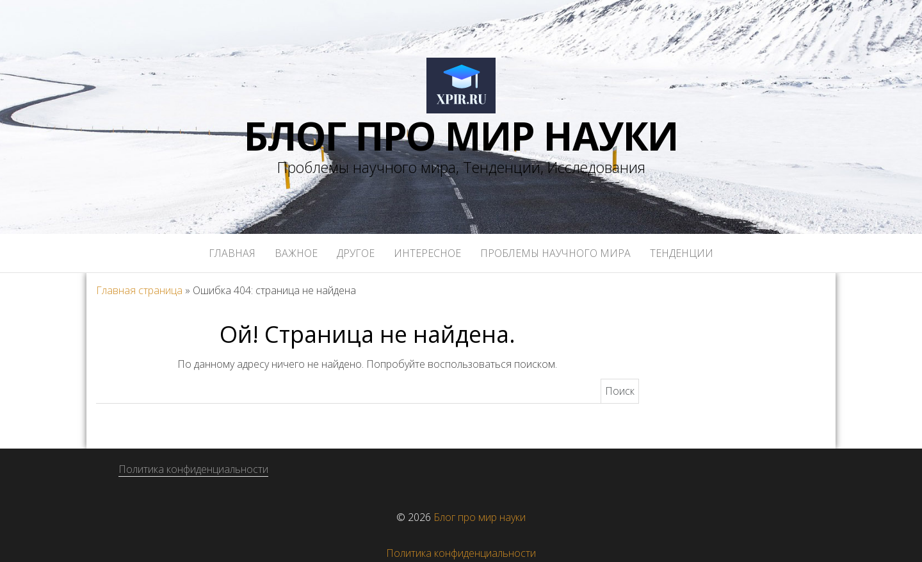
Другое (356, 253)
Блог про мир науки (461, 136)
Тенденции (681, 253)
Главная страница (139, 290)
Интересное (427, 253)
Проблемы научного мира (555, 253)
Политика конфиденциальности (193, 469)
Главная (232, 253)
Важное (296, 253)
